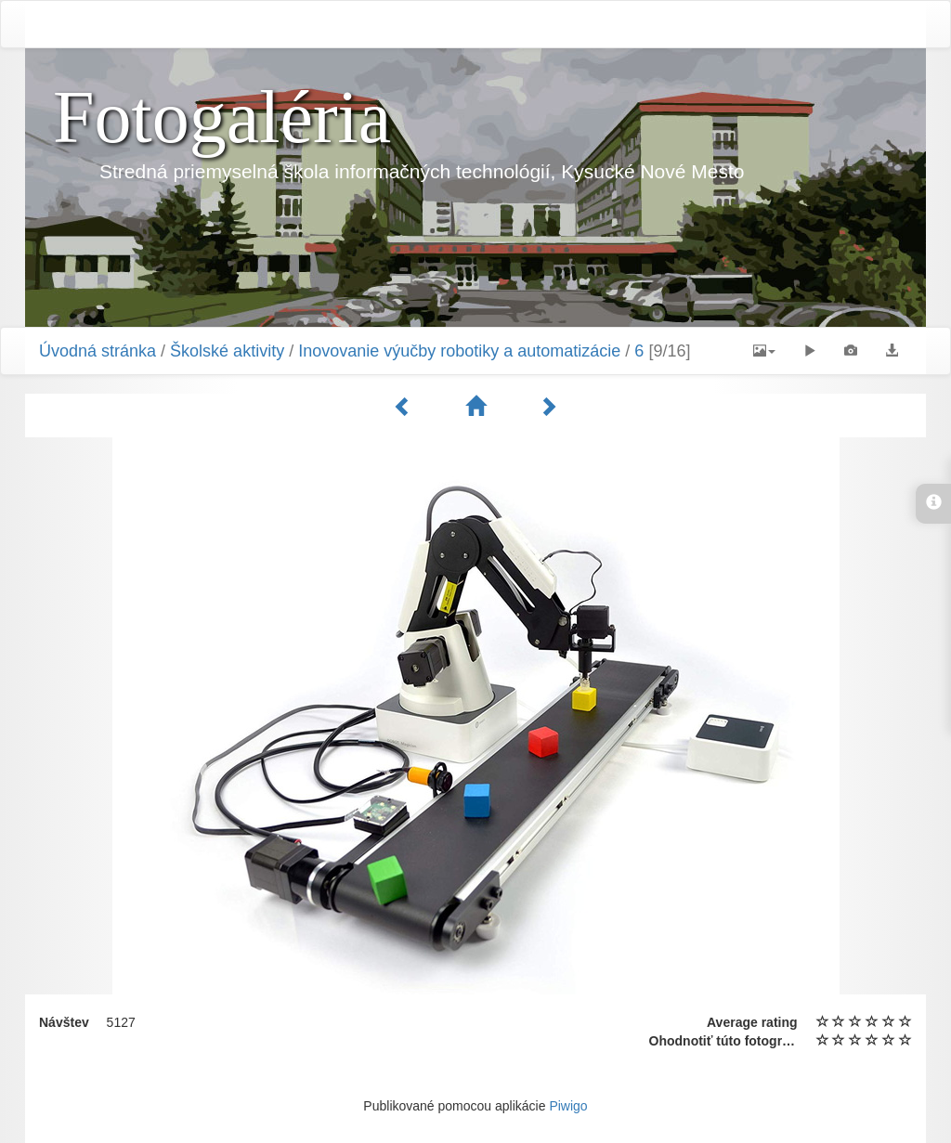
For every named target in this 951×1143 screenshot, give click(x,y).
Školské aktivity (227, 351)
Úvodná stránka (97, 351)
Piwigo (568, 1105)
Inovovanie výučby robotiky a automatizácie (459, 351)
